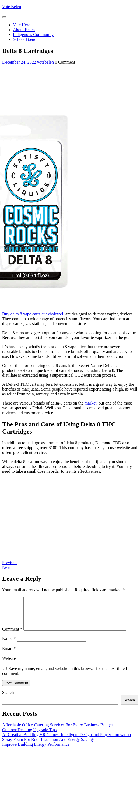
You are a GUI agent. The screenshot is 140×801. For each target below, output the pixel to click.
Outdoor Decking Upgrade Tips (29, 741)
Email (9, 659)
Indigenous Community (33, 34)
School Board (25, 39)
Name (9, 649)
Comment (12, 599)
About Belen (24, 29)
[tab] (4, 17)
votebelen (45, 62)
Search (8, 703)
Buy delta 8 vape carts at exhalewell (33, 314)
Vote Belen (11, 6)
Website (9, 669)
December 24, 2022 (19, 62)
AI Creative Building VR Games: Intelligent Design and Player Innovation (66, 746)
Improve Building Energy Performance (35, 755)
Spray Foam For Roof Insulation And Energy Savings (48, 750)
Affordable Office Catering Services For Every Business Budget (57, 736)
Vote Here (21, 25)
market (90, 403)
